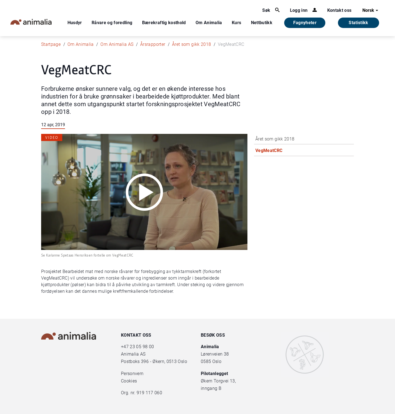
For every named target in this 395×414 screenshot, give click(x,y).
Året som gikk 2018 (191, 44)
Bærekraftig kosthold (164, 22)
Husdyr (74, 22)
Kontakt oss (339, 10)
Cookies (129, 381)
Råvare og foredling (112, 22)
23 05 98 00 (142, 346)
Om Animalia (209, 22)
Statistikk (358, 22)
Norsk (371, 10)
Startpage (51, 44)
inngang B (211, 388)
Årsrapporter (152, 44)
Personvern (132, 373)
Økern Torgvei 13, (219, 381)
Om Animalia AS (116, 44)
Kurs (236, 22)
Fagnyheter (305, 22)
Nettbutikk (262, 22)
